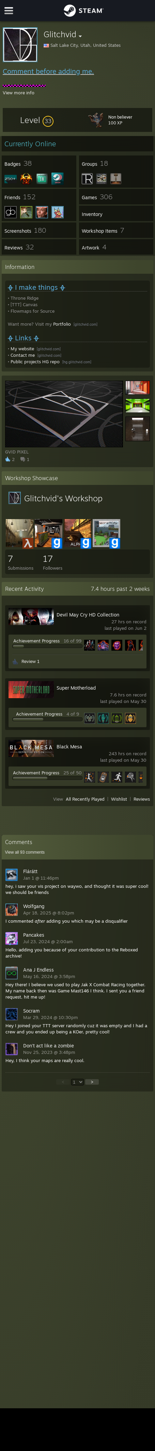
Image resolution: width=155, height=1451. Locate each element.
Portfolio (62, 324)
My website (22, 348)
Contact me (23, 355)
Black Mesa (69, 746)
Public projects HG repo (35, 361)
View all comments (25, 852)
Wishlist (119, 799)
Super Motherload (76, 688)
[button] (36, 120)
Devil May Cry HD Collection (88, 615)
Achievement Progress (36, 640)
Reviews (142, 799)
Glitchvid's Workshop (63, 498)
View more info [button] (18, 92)
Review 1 (30, 661)
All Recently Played (85, 799)
